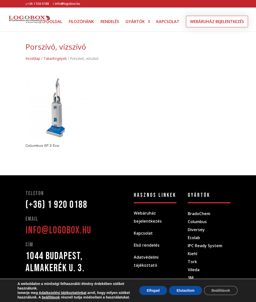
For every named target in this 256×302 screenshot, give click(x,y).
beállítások (51, 297)
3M (191, 277)
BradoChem (199, 213)
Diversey (196, 229)
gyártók (199, 195)
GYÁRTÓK (135, 22)
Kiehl (192, 253)
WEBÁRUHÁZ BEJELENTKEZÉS (217, 21)
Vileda (194, 269)
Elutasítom (185, 290)
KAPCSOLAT (168, 22)
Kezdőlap (33, 58)
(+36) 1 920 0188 (57, 205)
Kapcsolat (143, 233)
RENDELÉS (109, 22)
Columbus (197, 221)
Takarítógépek (55, 58)
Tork (192, 261)
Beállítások (221, 290)
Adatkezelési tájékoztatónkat (62, 293)
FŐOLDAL (53, 22)
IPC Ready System (205, 245)
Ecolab (194, 237)
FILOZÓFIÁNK (81, 22)
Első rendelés (147, 245)
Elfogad (153, 290)
